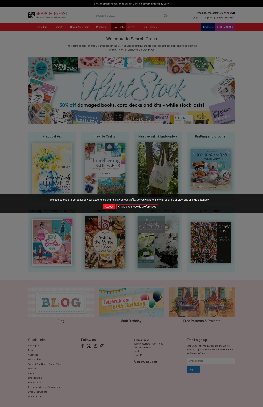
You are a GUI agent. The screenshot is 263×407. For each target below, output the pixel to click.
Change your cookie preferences (137, 206)
